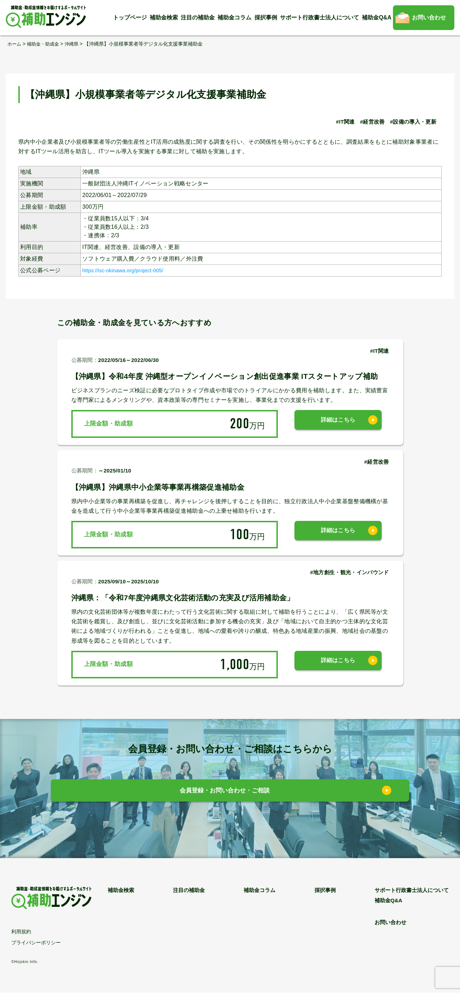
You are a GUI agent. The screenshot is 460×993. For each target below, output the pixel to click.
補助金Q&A (377, 17)
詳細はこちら (338, 423)
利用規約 (21, 932)
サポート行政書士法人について (319, 17)
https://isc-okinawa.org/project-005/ (128, 270)
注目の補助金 (198, 17)
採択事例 (266, 17)
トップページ (130, 17)
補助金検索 (164, 17)
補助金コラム (234, 17)
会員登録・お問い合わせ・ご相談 (225, 792)
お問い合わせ (429, 17)
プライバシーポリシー (36, 943)
